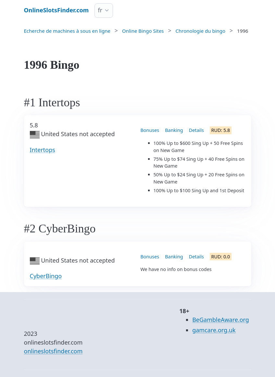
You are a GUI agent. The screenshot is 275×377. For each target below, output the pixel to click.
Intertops (42, 150)
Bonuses (150, 130)
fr (100, 10)
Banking (174, 130)
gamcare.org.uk (214, 330)
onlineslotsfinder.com (53, 351)
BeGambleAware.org (220, 320)
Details (196, 130)
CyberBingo (46, 276)
